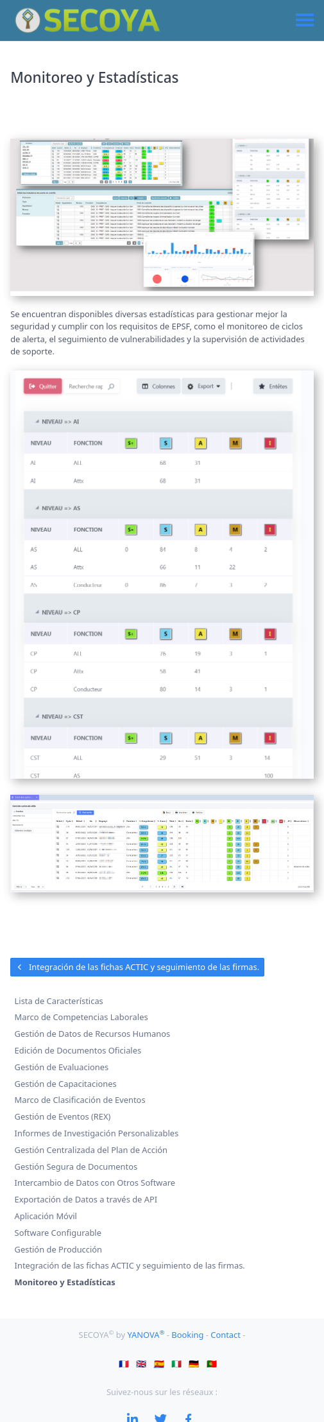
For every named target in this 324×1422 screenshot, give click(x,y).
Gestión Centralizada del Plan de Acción (91, 1150)
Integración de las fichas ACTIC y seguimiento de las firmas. (137, 967)
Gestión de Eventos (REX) (63, 1116)
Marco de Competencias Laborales (81, 1017)
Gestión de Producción (59, 1249)
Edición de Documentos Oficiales (78, 1050)
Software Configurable (58, 1232)
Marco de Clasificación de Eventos (80, 1100)
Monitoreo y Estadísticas (65, 1282)
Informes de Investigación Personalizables (97, 1133)
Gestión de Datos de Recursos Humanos (93, 1033)
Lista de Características (59, 1001)
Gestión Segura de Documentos (76, 1166)
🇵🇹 (212, 1363)
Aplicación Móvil (46, 1216)
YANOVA (146, 1334)
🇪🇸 (159, 1363)
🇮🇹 (176, 1363)
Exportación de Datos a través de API (86, 1199)
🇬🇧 (141, 1363)
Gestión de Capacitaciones (66, 1083)
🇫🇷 (124, 1363)
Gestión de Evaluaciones (62, 1067)
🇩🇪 (194, 1363)
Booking (188, 1334)
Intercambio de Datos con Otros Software (95, 1183)
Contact (226, 1334)
